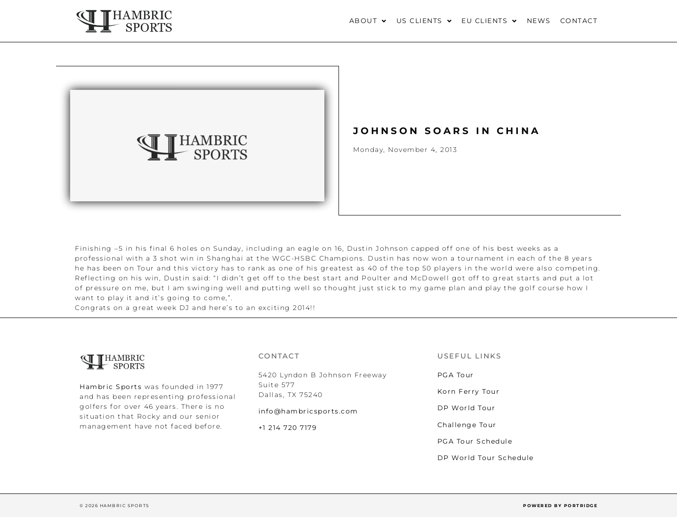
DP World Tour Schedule (485, 457)
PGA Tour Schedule (475, 441)
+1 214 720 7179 (287, 427)
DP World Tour (466, 408)
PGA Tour (455, 375)
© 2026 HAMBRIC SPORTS (115, 505)
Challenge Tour (467, 425)
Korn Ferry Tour (468, 391)
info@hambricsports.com (308, 411)
